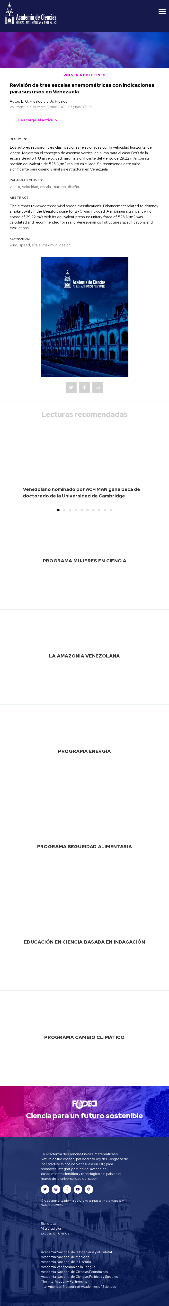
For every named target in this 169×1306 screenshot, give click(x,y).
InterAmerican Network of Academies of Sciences (78, 1286)
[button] (58, 510)
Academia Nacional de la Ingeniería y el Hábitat (76, 1252)
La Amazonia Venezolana (84, 656)
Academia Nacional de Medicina (65, 1257)
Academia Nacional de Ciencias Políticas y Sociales (79, 1276)
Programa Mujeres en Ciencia (84, 561)
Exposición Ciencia (55, 1233)
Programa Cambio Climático (84, 1037)
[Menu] (162, 11)
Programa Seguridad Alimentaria (84, 846)
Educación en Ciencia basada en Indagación (84, 942)
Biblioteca (48, 1223)
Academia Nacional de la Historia (66, 1262)
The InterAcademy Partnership (64, 1281)
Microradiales (51, 1228)
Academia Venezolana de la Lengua (68, 1267)
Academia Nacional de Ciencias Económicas (74, 1272)
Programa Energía (84, 751)
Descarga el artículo (37, 120)
